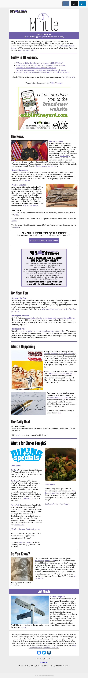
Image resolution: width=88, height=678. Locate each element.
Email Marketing (38, 675)
